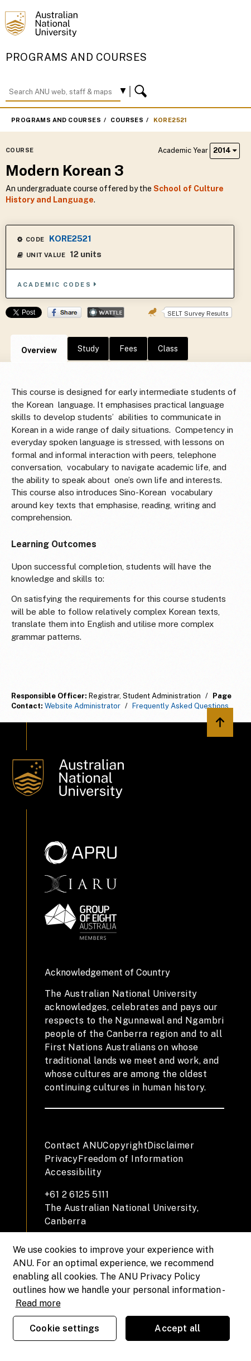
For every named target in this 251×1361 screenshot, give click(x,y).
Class (168, 348)
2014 (224, 150)
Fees (128, 348)
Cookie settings (64, 1328)
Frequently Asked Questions (180, 706)
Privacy (61, 1159)
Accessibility (73, 1172)
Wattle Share (105, 312)
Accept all (177, 1328)
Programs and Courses (76, 57)
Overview (39, 350)
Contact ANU (74, 1145)
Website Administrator (82, 706)
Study (88, 348)
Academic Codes (57, 284)
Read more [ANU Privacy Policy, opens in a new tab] (38, 1303)
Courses (126, 120)
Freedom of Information (131, 1159)
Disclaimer (170, 1145)
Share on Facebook (64, 312)
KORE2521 (170, 120)
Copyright (125, 1145)
